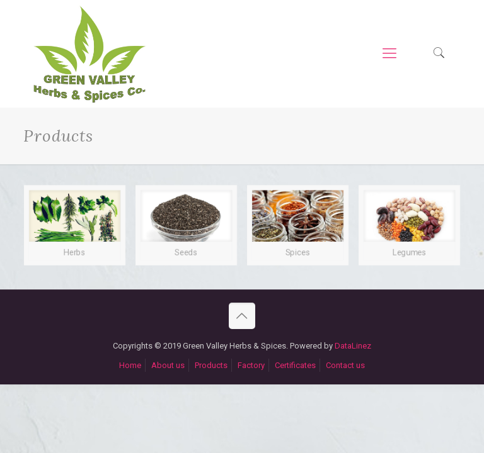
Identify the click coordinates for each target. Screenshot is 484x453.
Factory (251, 365)
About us (168, 365)
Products (211, 365)
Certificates (295, 365)
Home (130, 365)
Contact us (345, 365)
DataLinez (353, 345)
